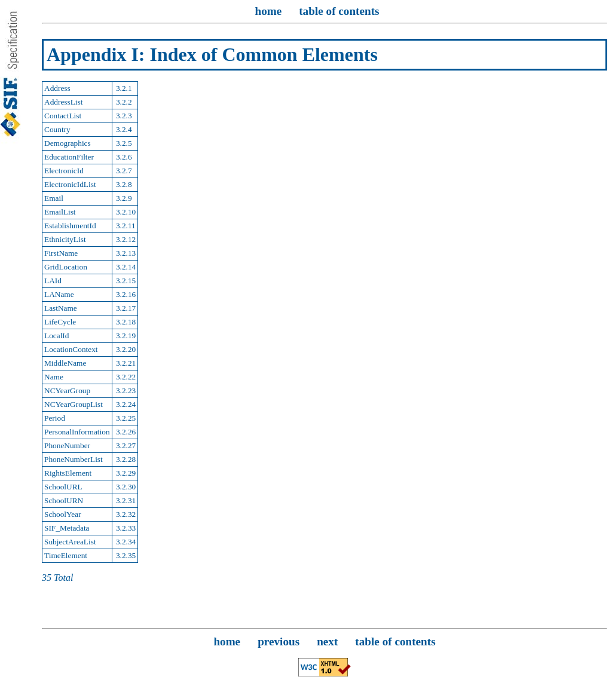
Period (54, 418)
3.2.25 (125, 418)
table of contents (339, 11)
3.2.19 (125, 335)
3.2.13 (125, 253)
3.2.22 (125, 376)
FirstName (61, 253)
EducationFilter (69, 156)
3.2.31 (125, 500)
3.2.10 (125, 211)
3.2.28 (125, 459)
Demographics (67, 143)
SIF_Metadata (67, 527)
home (268, 11)
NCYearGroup (67, 390)
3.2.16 (125, 294)
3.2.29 (125, 472)
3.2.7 (123, 170)
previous (278, 641)
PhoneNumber (67, 445)
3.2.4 (123, 129)
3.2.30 (125, 486)
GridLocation (65, 266)
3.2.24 (125, 404)
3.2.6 (123, 156)
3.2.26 (125, 431)
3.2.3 (123, 115)
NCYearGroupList (73, 404)
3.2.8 (123, 184)
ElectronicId (64, 170)
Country (57, 129)
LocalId (56, 335)
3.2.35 (125, 555)
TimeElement (65, 555)
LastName (60, 308)
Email (53, 198)
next (327, 641)
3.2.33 (125, 527)
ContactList (62, 115)
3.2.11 (125, 225)
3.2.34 (125, 541)
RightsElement (67, 472)
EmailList (60, 211)
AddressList (63, 101)
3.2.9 (123, 198)
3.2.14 (125, 266)
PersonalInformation (77, 431)
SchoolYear (62, 514)
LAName (59, 294)
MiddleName (65, 363)
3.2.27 (125, 445)
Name (53, 376)
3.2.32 (125, 514)
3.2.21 (125, 363)
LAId (53, 280)
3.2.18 (125, 321)
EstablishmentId (70, 225)
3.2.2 (123, 101)
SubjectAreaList (70, 541)
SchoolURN (63, 500)
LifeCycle (60, 321)
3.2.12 (125, 239)
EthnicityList (65, 239)
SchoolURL (63, 486)
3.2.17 (125, 308)
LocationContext (71, 349)
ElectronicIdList (70, 184)
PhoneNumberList (73, 459)
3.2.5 (123, 143)
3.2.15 (125, 280)
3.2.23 (125, 390)
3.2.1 (123, 88)
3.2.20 (125, 349)
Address (57, 88)
